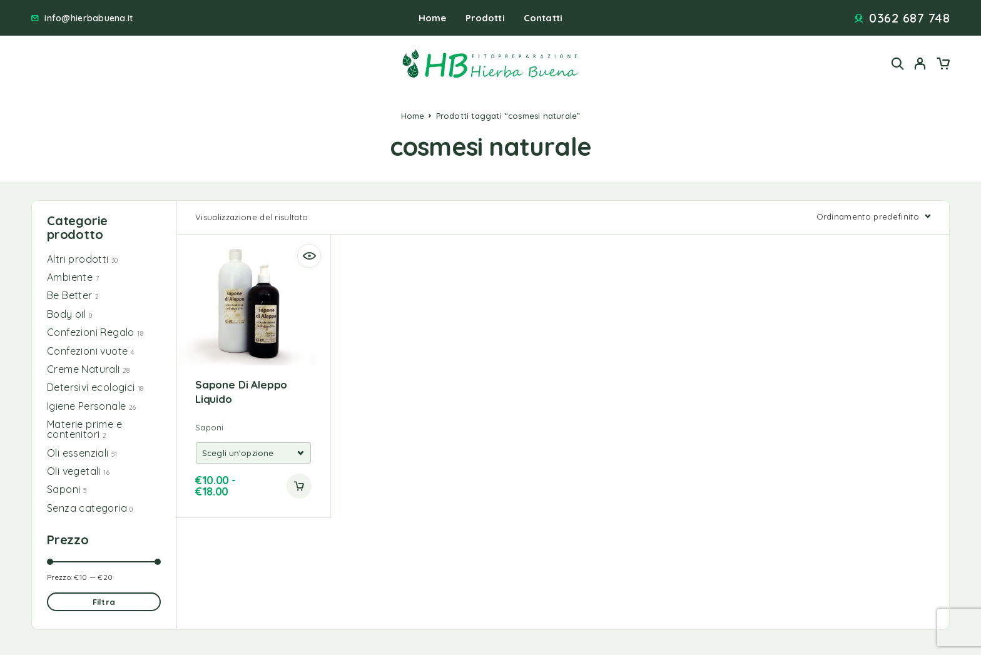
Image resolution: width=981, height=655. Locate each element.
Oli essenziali (78, 453)
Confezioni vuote (87, 351)
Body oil (66, 314)
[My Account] (920, 63)
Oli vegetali (74, 471)
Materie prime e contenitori (84, 429)
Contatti (543, 18)
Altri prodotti (78, 259)
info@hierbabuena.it (88, 18)
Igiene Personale (86, 406)
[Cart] (943, 65)
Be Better (70, 295)
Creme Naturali (83, 369)
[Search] (898, 63)
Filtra (104, 602)
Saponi (63, 489)
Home (433, 18)
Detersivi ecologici (91, 387)
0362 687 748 (909, 18)
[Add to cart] (299, 486)
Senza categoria (87, 508)
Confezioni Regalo (91, 332)
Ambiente (70, 277)
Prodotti (485, 18)
